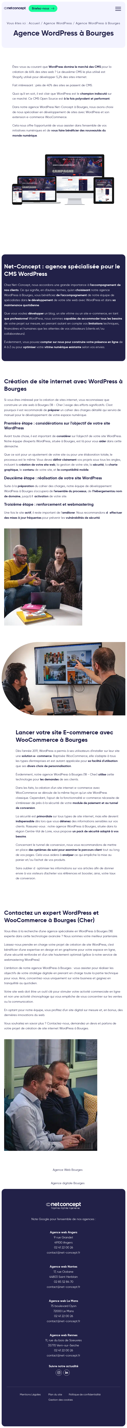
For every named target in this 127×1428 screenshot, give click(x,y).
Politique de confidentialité (85, 1394)
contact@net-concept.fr (63, 1252)
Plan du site (55, 1394)
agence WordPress (44, 968)
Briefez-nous (40, 8)
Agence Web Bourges (68, 1170)
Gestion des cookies (60, 1399)
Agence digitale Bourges (68, 1183)
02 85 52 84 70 (63, 1282)
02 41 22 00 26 (63, 1247)
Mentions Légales (30, 1394)
